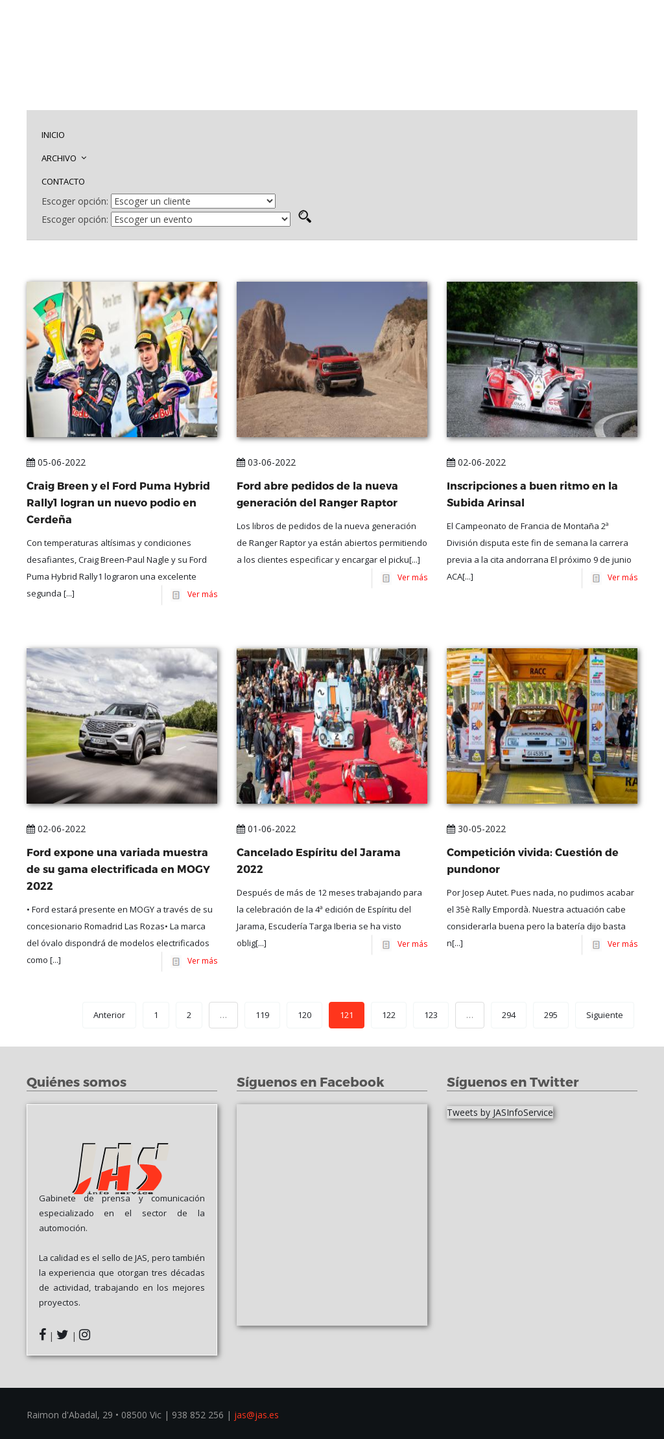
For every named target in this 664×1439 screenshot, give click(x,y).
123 (431, 1015)
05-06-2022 (56, 462)
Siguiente (604, 1015)
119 (262, 1015)
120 (304, 1015)
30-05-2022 (476, 828)
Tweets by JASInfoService (500, 1112)
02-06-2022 (476, 462)
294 (509, 1015)
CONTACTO (63, 181)
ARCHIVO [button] (64, 158)
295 (551, 1015)
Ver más (200, 594)
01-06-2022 (266, 828)
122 (389, 1015)
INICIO (53, 135)
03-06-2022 (266, 462)
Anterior (109, 1015)
